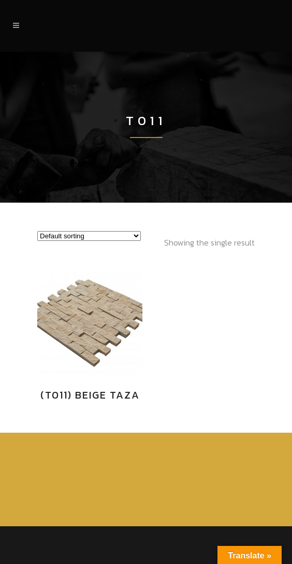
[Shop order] (89, 236)
